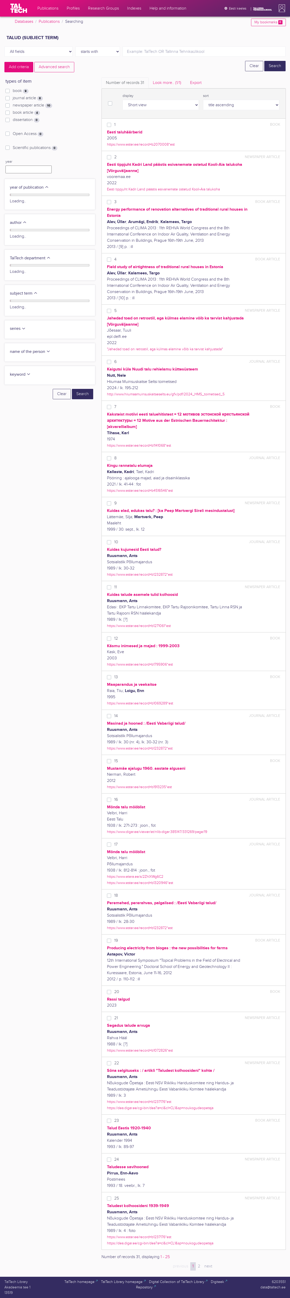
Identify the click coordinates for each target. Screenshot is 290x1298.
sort (206, 96)
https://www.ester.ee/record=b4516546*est (140, 490)
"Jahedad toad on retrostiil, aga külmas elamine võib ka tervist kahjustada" (165, 349)
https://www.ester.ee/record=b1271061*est (139, 626)
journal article (28, 98)
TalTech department (30, 258)
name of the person (30, 351)
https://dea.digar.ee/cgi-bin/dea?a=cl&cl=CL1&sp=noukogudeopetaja (160, 1108)
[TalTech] (18, 8)
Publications (49, 21)
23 (116, 1120)
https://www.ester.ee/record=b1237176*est (139, 1102)
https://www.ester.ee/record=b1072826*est (140, 1050)
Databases (24, 21)
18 (116, 895)
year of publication (29, 187)
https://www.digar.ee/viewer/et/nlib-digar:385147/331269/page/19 (157, 832)
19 (116, 940)
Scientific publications (35, 148)
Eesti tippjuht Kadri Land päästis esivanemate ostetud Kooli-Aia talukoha (163, 189)
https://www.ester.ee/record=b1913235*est (139, 787)
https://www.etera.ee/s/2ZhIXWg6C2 (135, 876)
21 (116, 1018)
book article (26, 112)
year (8, 162)
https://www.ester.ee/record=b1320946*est (140, 883)
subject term (24, 293)
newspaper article (32, 105)
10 (116, 542)
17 (116, 844)
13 (116, 677)
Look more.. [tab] (167, 82)
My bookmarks (268, 22)
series (18, 328)
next (208, 1266)
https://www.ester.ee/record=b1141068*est (139, 445)
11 (115, 587)
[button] (281, 8)
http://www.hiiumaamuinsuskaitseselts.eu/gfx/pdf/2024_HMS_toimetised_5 (166, 394)
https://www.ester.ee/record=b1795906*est (140, 664)
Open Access (28, 134)
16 (116, 799)
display (128, 96)
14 (116, 716)
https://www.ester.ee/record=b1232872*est (140, 574)
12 (116, 638)
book (20, 91)
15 (116, 761)
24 (116, 1159)
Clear (254, 65)
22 (116, 1063)
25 (116, 1198)
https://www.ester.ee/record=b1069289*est (140, 703)
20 (116, 991)
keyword (20, 374)
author (18, 222)
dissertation (26, 120)
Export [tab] (195, 82)
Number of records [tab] (125, 82)
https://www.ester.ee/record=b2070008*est (141, 144)
